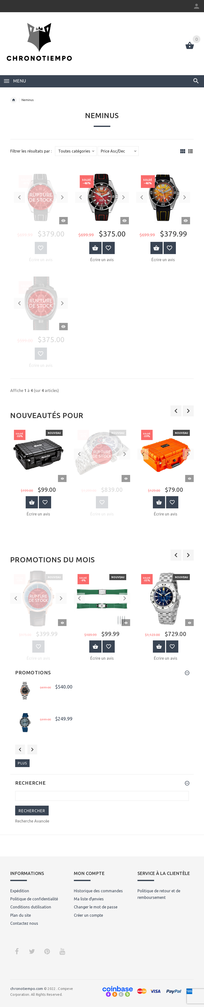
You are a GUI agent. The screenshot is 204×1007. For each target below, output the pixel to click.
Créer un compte (88, 915)
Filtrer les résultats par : (31, 151)
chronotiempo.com (26, 988)
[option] (38, 473)
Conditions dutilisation (30, 907)
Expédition (19, 891)
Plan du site (20, 915)
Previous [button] (20, 749)
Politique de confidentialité (34, 899)
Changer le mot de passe (95, 907)
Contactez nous (24, 923)
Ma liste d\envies (89, 899)
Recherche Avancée (32, 821)
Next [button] (32, 749)
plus (22, 763)
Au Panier (32, 502)
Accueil (13, 100)
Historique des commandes (98, 891)
